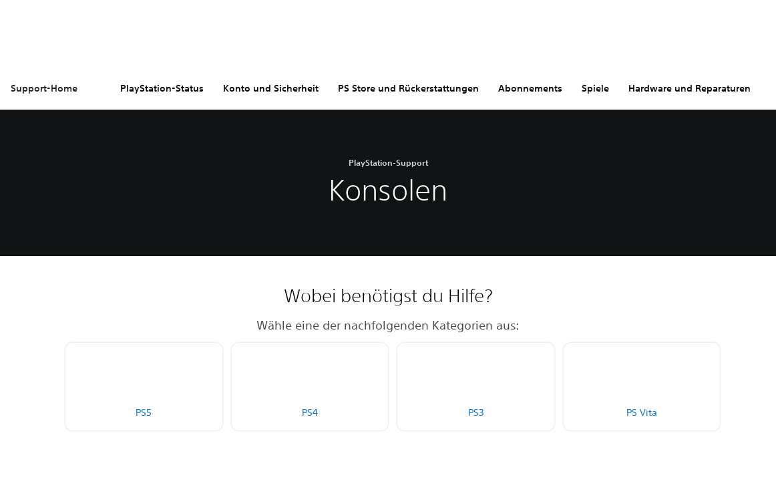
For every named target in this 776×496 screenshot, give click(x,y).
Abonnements (530, 88)
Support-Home (44, 88)
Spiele (595, 88)
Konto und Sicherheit (271, 88)
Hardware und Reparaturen (689, 88)
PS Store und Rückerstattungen (408, 88)
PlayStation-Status (162, 88)
